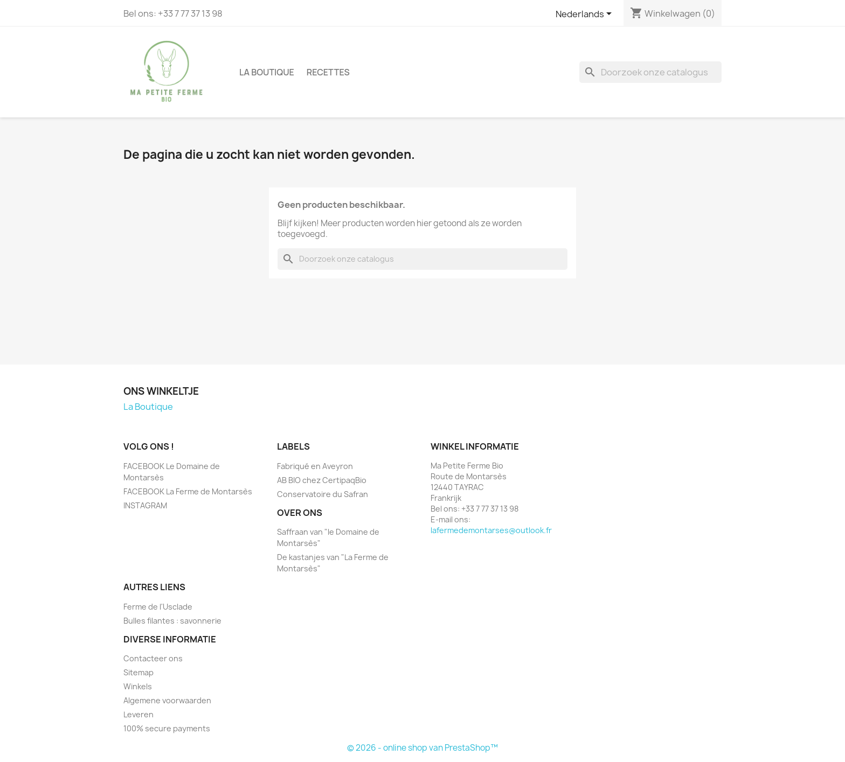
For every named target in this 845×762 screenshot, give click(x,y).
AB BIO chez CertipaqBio (321, 480)
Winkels (137, 686)
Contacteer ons (153, 658)
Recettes (328, 72)
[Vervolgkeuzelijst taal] (585, 14)
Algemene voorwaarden (167, 700)
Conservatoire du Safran (322, 494)
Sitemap (138, 672)
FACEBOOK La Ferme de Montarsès (187, 491)
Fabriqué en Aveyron (315, 466)
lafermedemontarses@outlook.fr (491, 530)
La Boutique (266, 72)
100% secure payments (166, 728)
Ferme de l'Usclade (157, 607)
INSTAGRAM (145, 505)
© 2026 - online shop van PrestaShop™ (422, 747)
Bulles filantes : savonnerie (172, 621)
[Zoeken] (650, 72)
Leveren (138, 714)
